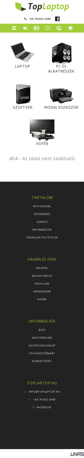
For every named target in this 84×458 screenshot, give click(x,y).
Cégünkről (42, 214)
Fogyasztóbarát (42, 353)
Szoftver (22, 107)
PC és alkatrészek (61, 69)
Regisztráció (42, 275)
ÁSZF (42, 329)
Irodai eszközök (61, 107)
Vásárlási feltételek (42, 237)
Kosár (42, 299)
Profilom (42, 283)
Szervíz (42, 221)
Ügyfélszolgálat (42, 345)
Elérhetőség (42, 361)
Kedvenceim (42, 291)
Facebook (44, 407)
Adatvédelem (42, 337)
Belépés (42, 268)
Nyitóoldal (42, 206)
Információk (42, 229)
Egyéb (42, 143)
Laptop (22, 66)
